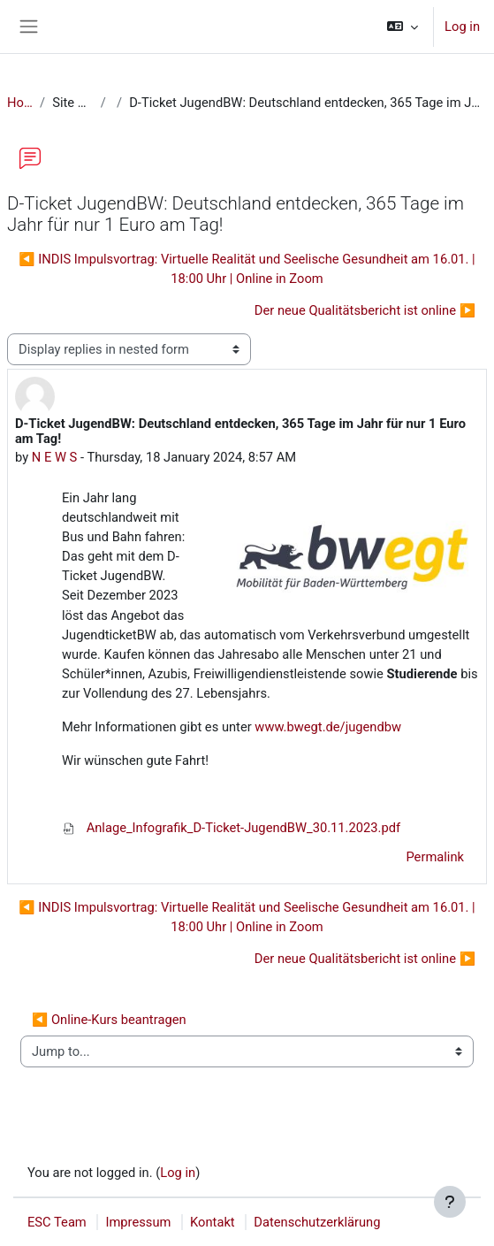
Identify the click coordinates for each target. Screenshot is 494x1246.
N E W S (55, 457)
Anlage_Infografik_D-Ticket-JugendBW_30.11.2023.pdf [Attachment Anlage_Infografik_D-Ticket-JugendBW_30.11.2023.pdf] (231, 828)
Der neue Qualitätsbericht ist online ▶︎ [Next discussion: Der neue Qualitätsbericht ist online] (365, 310)
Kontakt (212, 1222)
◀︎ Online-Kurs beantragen (109, 1020)
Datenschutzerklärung (317, 1222)
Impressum (138, 1222)
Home (20, 103)
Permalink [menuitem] (435, 857)
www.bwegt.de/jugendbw (328, 727)
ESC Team (57, 1222)
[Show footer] (450, 1202)
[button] (402, 26)
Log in (462, 26)
